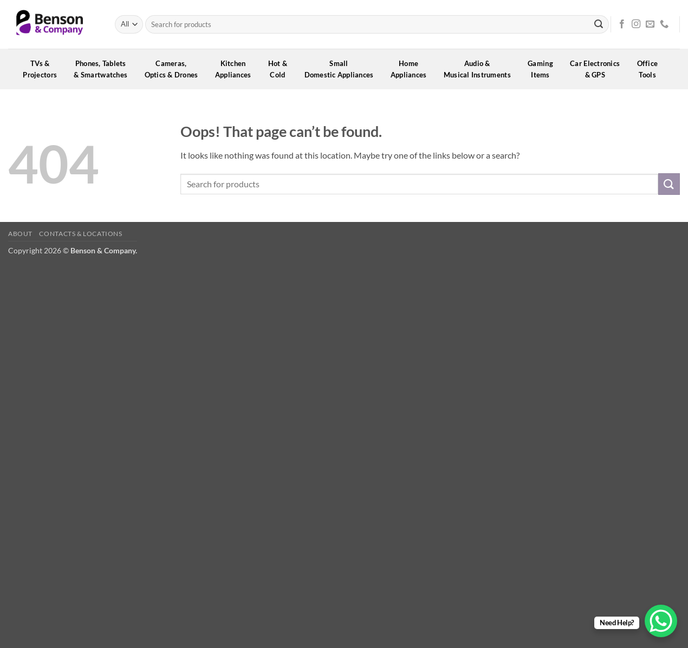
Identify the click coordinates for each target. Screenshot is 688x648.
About (20, 234)
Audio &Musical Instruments (481, 69)
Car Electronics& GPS (598, 69)
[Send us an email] (650, 24)
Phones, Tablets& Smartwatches (104, 69)
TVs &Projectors (43, 69)
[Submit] (598, 24)
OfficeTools (651, 69)
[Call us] (664, 24)
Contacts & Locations (80, 234)
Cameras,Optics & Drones (175, 69)
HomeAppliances (412, 69)
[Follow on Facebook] (622, 24)
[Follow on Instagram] (636, 24)
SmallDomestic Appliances (342, 69)
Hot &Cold (281, 69)
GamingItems (544, 69)
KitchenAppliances (236, 69)
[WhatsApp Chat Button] (661, 621)
